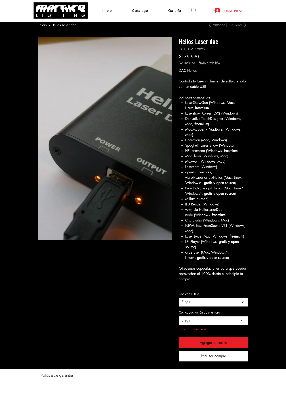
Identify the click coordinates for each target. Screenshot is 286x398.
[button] (193, 10)
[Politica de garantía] (56, 375)
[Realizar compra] (213, 356)
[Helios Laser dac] (63, 25)
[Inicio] (43, 25)
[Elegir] (213, 302)
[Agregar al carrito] (213, 342)
